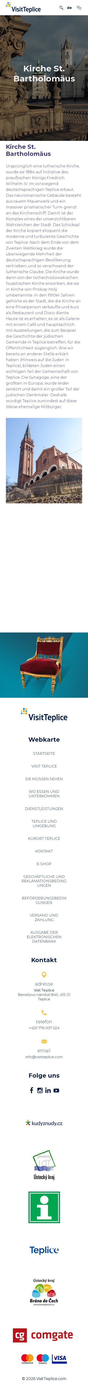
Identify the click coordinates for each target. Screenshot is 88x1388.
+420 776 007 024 (44, 1028)
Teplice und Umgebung (44, 823)
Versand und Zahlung (44, 917)
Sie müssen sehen (44, 779)
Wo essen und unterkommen (44, 793)
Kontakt (44, 851)
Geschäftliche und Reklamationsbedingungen (44, 881)
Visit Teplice (44, 766)
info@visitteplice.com (44, 1057)
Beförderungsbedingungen (44, 900)
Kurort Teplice (44, 838)
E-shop (44, 864)
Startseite (44, 753)
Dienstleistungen (44, 808)
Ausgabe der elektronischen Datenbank (44, 937)
